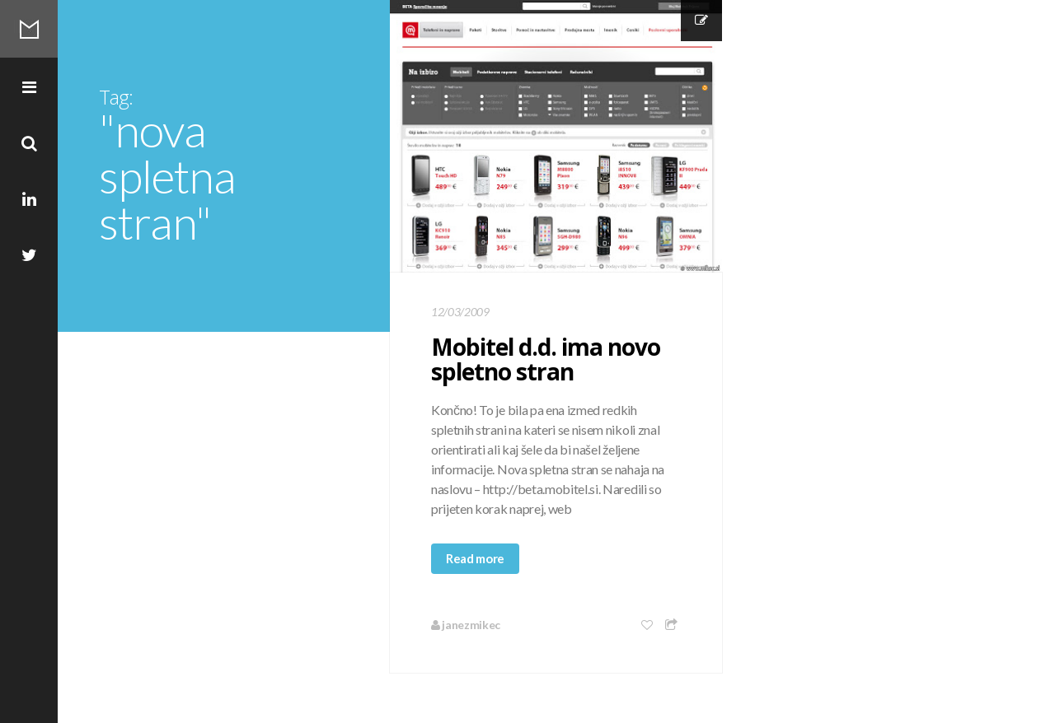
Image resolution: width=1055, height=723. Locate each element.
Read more (475, 558)
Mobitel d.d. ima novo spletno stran (545, 359)
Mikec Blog (29, 29)
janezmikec (465, 625)
